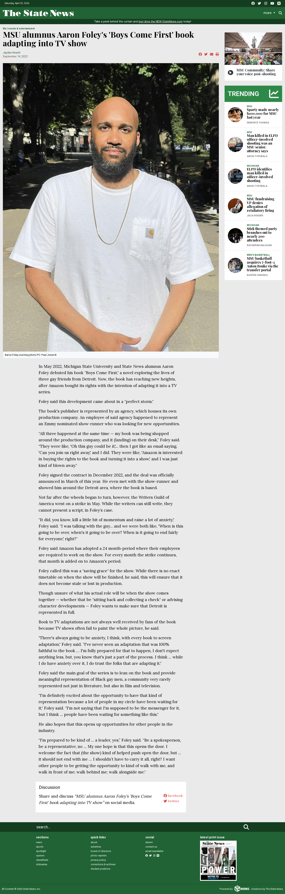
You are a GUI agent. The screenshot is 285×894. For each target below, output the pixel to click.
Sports (133, 13)
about (94, 842)
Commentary (181, 13)
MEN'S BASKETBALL (258, 255)
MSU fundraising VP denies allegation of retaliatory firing (260, 205)
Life (117, 13)
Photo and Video (231, 13)
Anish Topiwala (257, 156)
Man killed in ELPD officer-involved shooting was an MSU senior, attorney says (262, 143)
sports (39, 846)
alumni (149, 842)
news (39, 842)
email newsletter (154, 851)
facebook (171, 796)
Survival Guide (156, 13)
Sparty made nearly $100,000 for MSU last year (263, 113)
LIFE (4, 28)
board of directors (101, 851)
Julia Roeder (255, 215)
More (252, 13)
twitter (169, 802)
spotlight (41, 851)
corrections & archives (103, 864)
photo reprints (98, 855)
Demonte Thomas (258, 122)
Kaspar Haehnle (257, 275)
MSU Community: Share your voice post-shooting (256, 72)
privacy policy (98, 859)
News (103, 13)
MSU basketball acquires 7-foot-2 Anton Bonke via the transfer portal (262, 264)
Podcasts (206, 13)
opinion (40, 855)
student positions (100, 868)
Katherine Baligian (259, 245)
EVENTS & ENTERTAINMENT (21, 28)
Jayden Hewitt (11, 52)
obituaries (41, 864)
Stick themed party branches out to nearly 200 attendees (262, 234)
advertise (96, 846)
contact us (151, 846)
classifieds (42, 859)
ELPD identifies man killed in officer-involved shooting (260, 175)
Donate (269, 13)
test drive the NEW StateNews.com (160, 21)
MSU (249, 106)
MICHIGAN (253, 166)
